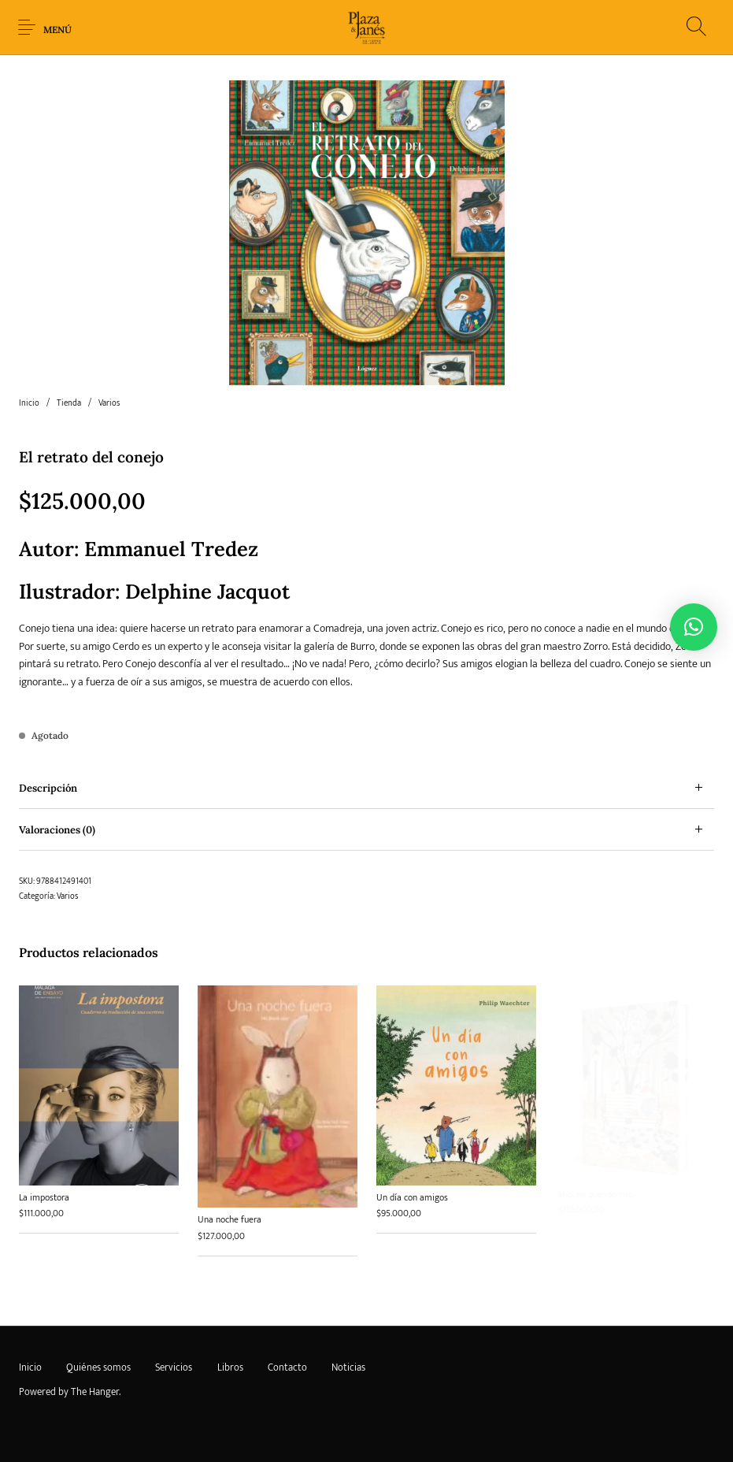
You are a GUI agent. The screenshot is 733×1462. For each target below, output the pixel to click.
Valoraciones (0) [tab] (57, 830)
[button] (693, 627)
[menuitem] (30, 1368)
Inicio (29, 403)
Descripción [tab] (48, 788)
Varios (109, 403)
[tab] (366, 788)
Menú (57, 29)
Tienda (69, 403)
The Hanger (95, 1392)
